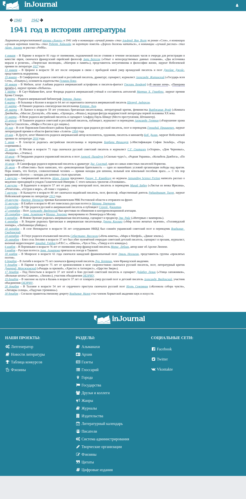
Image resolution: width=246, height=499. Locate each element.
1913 (52, 196)
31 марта (11, 117)
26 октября (12, 239)
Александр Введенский (44, 210)
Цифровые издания (97, 470)
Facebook (164, 349)
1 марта (10, 91)
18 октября (12, 228)
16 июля (9, 163)
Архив (86, 354)
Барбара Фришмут (116, 142)
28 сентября (12, 214)
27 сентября (12, 210)
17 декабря (11, 272)
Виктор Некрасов (32, 200)
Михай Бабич (138, 185)
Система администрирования (105, 439)
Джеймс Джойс (174, 70)
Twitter (162, 359)
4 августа (11, 185)
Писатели (89, 431)
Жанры (87, 400)
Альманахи (90, 347)
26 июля (10, 167)
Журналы (89, 408)
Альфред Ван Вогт (134, 40)
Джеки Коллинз (113, 221)
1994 (75, 131)
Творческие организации (101, 447)
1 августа (11, 178)
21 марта (11, 106)
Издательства (92, 416)
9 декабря (11, 264)
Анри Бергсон (91, 59)
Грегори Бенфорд (135, 84)
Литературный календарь (102, 424)
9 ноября (10, 250)
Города (87, 377)
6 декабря (11, 261)
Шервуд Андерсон (138, 102)
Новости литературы (28, 354)
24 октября (12, 236)
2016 (35, 138)
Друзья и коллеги (95, 393)
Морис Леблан (120, 246)
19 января (11, 77)
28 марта (11, 109)
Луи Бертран (103, 261)
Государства (91, 385)
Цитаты (87, 462)
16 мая (9, 127)
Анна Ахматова (33, 214)
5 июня (9, 142)
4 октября (11, 218)
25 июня (10, 149)
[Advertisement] (217, 36)
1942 (35, 20)
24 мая (9, 135)
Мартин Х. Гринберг (150, 91)
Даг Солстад (98, 163)
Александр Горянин (147, 120)
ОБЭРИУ (88, 275)
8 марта (10, 99)
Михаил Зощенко (56, 214)
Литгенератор (22, 347)
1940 (18, 20)
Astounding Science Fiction (144, 178)
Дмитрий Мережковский (20, 268)
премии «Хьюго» (53, 40)
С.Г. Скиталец (137, 149)
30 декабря (11, 293)
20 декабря (12, 286)
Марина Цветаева (103, 203)
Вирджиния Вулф (160, 109)
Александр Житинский (150, 77)
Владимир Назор (80, 293)
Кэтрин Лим (88, 106)
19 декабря (11, 279)
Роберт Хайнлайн (60, 44)
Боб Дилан (151, 135)
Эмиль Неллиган (128, 254)
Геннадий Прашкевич (160, 127)
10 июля (9, 156)
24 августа (11, 200)
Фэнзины (18, 370)
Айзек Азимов (13, 47)
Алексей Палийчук (91, 156)
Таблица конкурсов (26, 362)
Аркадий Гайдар (45, 243)
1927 (35, 66)
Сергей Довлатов (110, 207)
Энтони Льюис (71, 99)
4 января (10, 55)
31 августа (11, 203)
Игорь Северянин (137, 286)
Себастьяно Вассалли (84, 236)
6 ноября (10, 246)
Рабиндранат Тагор (161, 192)
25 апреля (11, 120)
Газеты (87, 362)
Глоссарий (89, 370)
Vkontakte (165, 369)
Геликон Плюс (68, 80)
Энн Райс (124, 218)
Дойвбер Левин (146, 272)
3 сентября (11, 207)
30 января (11, 84)
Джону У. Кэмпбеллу (98, 178)
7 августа (11, 192)
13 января (11, 70)
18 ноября (11, 254)
